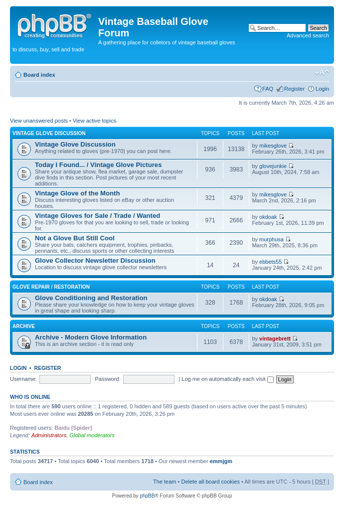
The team (164, 482)
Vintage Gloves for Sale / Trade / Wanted (97, 215)
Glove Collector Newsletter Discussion (95, 260)
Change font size (322, 72)
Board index (39, 75)
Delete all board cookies (210, 482)
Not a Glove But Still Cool (75, 238)
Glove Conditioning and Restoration (91, 298)
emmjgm (221, 461)
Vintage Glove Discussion (49, 133)
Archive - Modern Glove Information (91, 337)
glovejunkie (273, 166)
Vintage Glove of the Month (77, 193)
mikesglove (273, 146)
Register (294, 89)
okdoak (268, 217)
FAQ (267, 89)
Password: (107, 379)
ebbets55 (270, 262)
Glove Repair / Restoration (51, 287)
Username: (23, 379)
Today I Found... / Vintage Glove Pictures (98, 165)
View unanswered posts (39, 121)
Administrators (48, 435)
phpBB (147, 496)
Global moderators (92, 435)
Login (322, 89)
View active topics (94, 121)
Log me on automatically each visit (227, 379)
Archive (23, 326)
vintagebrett (275, 338)
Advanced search (308, 35)
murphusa (271, 239)
